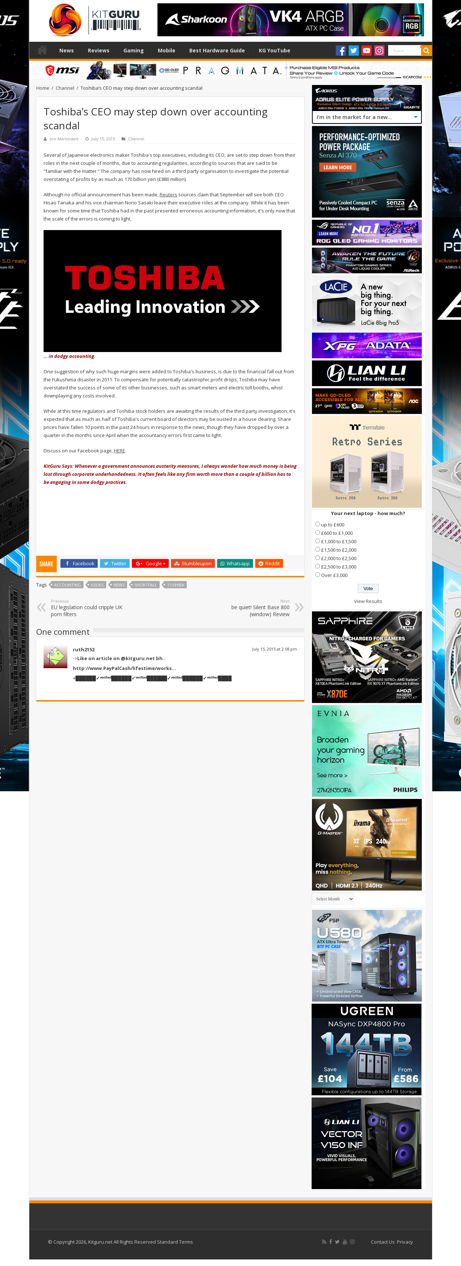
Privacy (405, 1242)
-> (119, 658)
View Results (368, 601)
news (119, 585)
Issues (97, 585)
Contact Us (383, 1242)
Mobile (166, 50)
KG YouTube (274, 50)
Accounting (67, 585)
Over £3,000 (334, 575)
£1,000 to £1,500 (338, 541)
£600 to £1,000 (337, 533)
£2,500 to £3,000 (338, 566)
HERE (119, 450)
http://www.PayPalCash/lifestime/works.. (124, 668)
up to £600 (332, 524)
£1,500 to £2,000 (338, 550)
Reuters (168, 194)
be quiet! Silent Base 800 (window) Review (252, 608)
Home (42, 49)
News (66, 50)
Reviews (98, 50)
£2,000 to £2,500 (338, 558)
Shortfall (145, 585)
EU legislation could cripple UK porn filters (88, 608)
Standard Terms (175, 1242)
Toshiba (175, 585)
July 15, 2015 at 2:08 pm (274, 649)
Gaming (133, 50)
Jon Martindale (64, 138)
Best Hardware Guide (217, 50)
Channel (65, 88)
